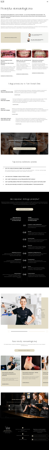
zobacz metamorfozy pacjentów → (24, 148)
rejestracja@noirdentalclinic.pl (16, 409)
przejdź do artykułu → (24, 209)
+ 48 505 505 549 (15, 405)
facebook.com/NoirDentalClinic (39, 436)
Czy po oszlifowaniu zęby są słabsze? (18, 168)
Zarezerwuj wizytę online (11, 37)
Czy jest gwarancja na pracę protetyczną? (20, 179)
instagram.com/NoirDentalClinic (39, 439)
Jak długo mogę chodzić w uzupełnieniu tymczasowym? (24, 184)
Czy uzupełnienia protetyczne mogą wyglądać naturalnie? (25, 181)
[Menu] (47, 1)
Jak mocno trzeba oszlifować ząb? (17, 176)
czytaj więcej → (26, 382)
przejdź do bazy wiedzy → (24, 350)
